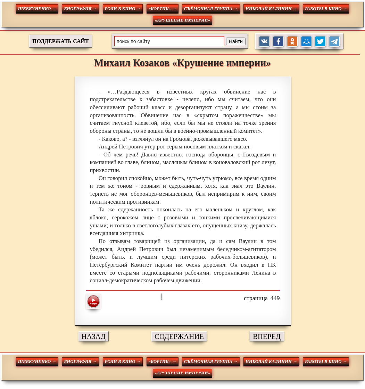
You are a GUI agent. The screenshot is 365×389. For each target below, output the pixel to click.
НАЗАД (94, 336)
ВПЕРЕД (267, 336)
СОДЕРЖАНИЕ (179, 336)
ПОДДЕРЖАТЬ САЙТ (60, 41)
